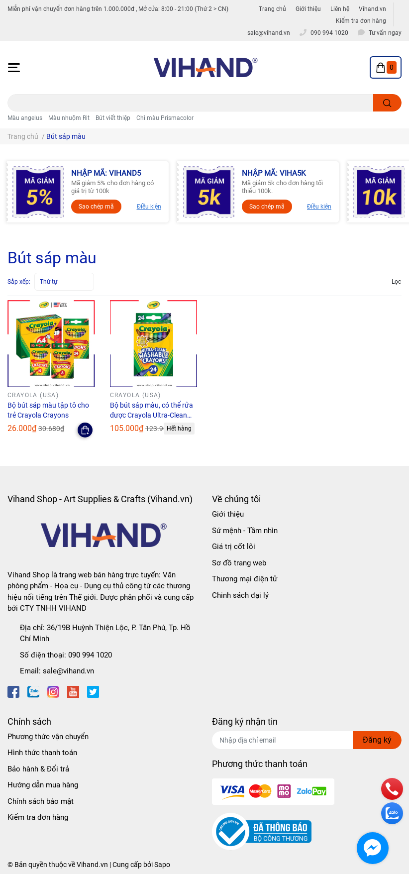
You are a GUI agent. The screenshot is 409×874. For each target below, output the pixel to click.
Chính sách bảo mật (40, 801)
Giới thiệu (308, 8)
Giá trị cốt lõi (233, 546)
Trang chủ (272, 8)
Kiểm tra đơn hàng (361, 20)
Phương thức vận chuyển (48, 736)
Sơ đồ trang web (239, 562)
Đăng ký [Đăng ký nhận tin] (377, 740)
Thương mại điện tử (244, 578)
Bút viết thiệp (113, 117)
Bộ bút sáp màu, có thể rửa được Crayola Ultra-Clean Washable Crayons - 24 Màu (153, 415)
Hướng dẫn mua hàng (42, 784)
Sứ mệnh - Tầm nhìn (245, 530)
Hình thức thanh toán (42, 752)
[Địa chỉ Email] (307, 740)
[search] (387, 102)
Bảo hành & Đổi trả (38, 769)
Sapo (162, 865)
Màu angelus (24, 117)
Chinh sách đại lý (240, 595)
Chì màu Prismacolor (165, 117)
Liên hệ (339, 8)
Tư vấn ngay (385, 32)
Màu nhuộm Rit (69, 117)
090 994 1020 (90, 655)
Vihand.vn (372, 8)
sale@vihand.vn (68, 670)
